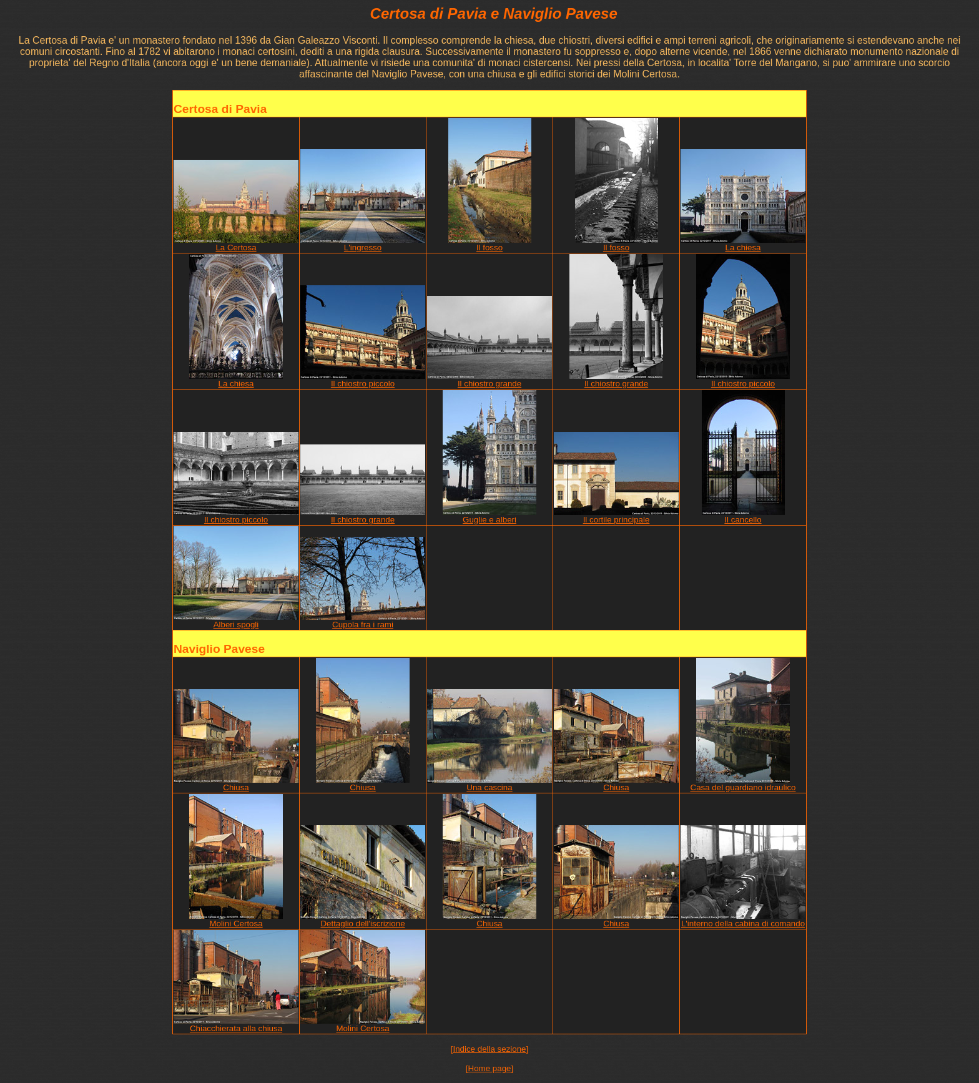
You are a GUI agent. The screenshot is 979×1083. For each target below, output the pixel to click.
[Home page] (489, 1068)
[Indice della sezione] (489, 1049)
